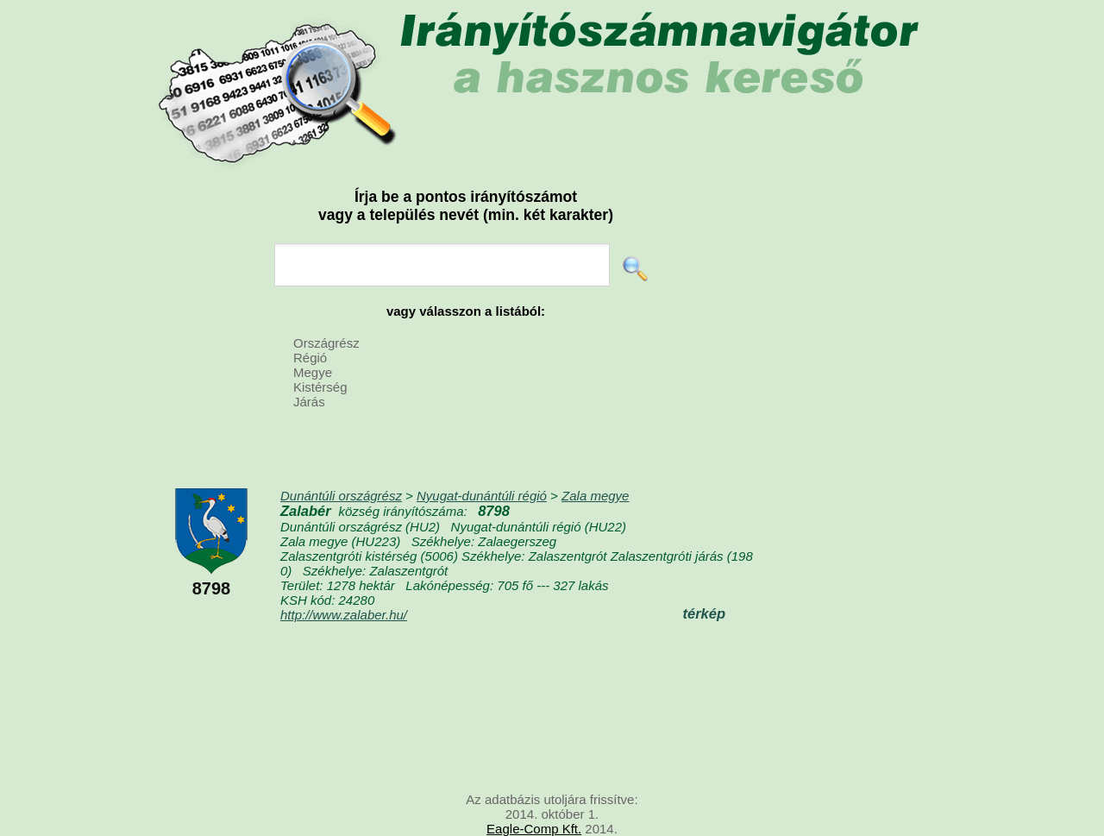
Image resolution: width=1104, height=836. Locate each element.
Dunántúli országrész (341, 495)
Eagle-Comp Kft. (533, 828)
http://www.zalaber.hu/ (343, 614)
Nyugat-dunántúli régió (482, 495)
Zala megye (595, 495)
